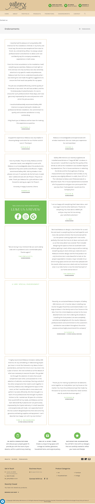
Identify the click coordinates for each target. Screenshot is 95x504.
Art (59, 473)
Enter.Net (53, 501)
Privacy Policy (79, 501)
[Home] (79, 29)
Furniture (78, 473)
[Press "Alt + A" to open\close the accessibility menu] (2, 501)
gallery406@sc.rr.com (57, 6)
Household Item (62, 476)
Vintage (77, 476)
